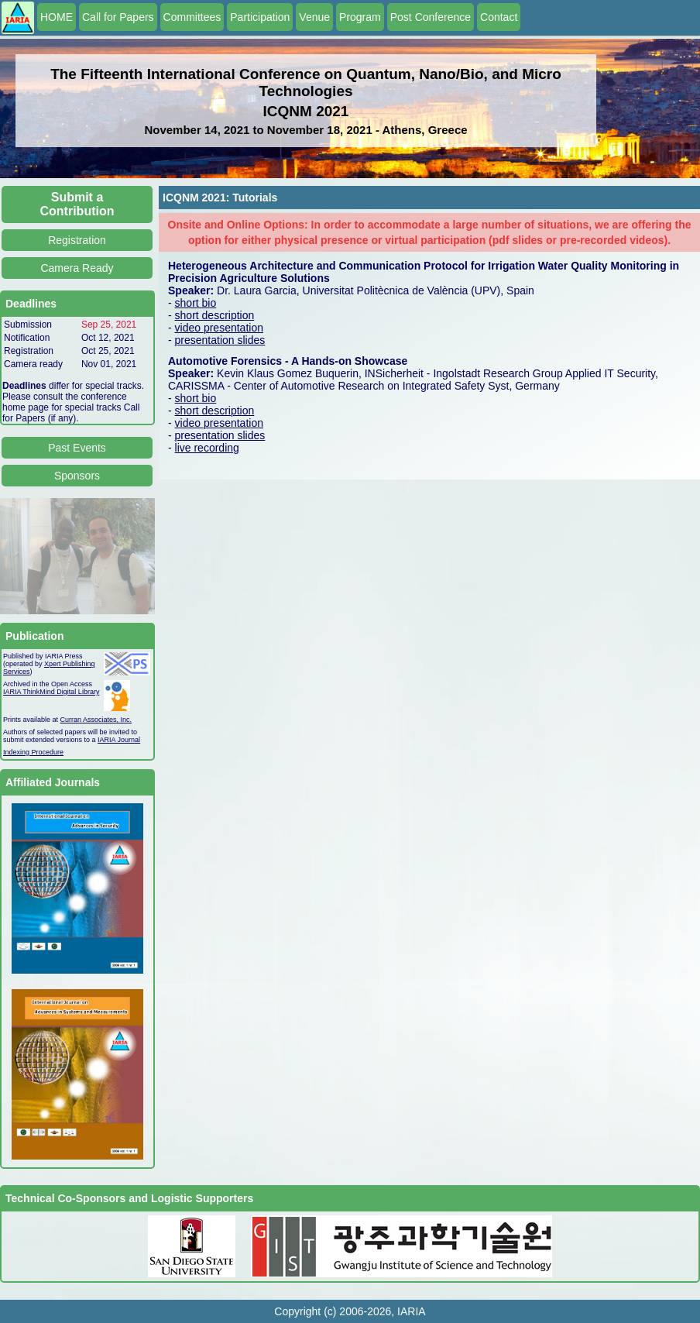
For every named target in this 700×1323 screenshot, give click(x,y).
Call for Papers (118, 17)
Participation (260, 17)
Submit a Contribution (77, 204)
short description (215, 315)
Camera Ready (76, 268)
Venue (314, 17)
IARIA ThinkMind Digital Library (51, 692)
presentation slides (220, 340)
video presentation (219, 327)
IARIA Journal (119, 740)
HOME (56, 17)
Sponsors (77, 475)
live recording (207, 448)
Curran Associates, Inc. (96, 719)
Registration (77, 240)
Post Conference (430, 17)
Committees (192, 17)
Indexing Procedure (33, 752)
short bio (196, 303)
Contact (498, 17)
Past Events (77, 448)
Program (360, 17)
